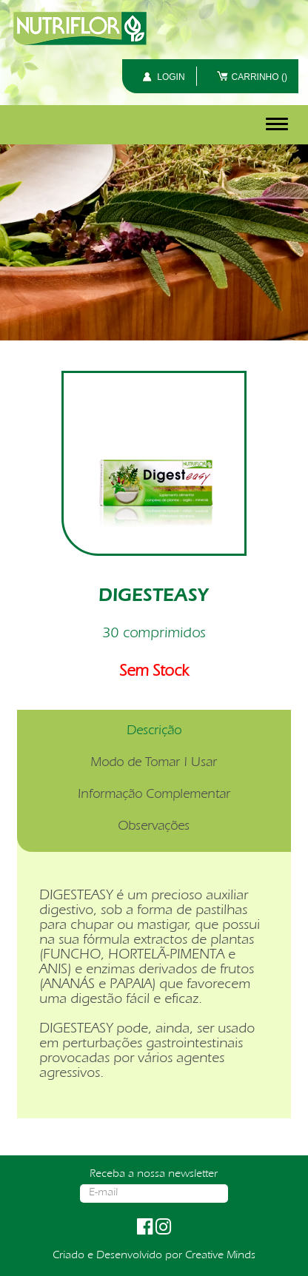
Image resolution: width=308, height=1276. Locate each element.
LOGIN (170, 77)
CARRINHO (259, 77)
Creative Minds (220, 1256)
